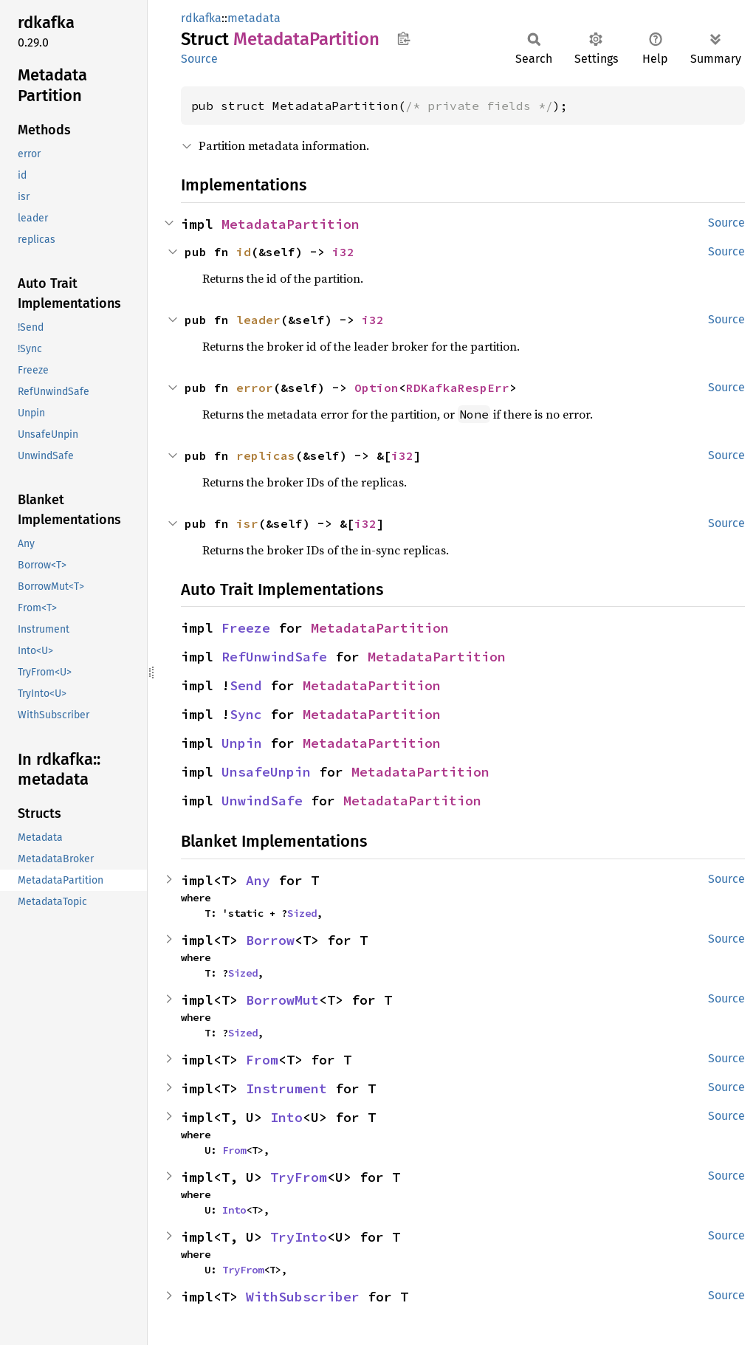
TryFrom (298, 1177)
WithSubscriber (303, 1296)
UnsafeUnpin (266, 771)
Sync (246, 714)
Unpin (241, 743)
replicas (265, 455)
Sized (302, 913)
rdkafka (201, 18)
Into (286, 1117)
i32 (343, 251)
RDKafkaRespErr (457, 387)
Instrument (286, 1088)
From (262, 1059)
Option (376, 387)
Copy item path (403, 38)
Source (199, 59)
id (243, 251)
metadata (254, 18)
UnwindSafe (262, 800)
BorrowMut (282, 999)
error (254, 387)
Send (246, 685)
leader (258, 319)
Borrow (270, 940)
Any (258, 880)
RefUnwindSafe (274, 656)
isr (247, 523)
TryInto (298, 1236)
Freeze (245, 627)
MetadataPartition (290, 224)
